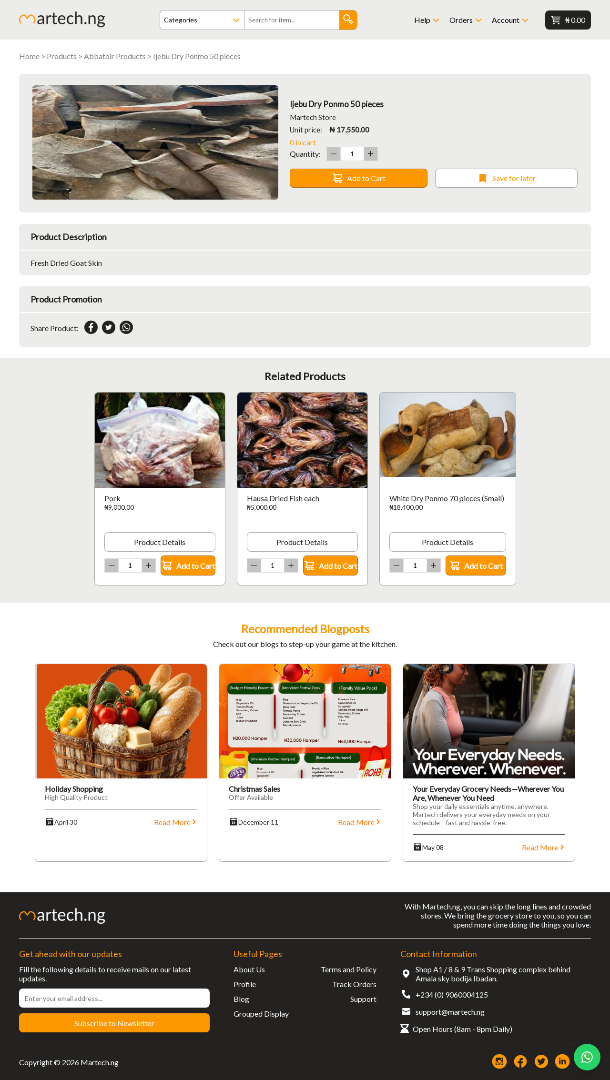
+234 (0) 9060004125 (452, 994)
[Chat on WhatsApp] (587, 1057)
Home (29, 56)
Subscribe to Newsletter (114, 1023)
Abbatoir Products (115, 56)
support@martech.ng (450, 1011)
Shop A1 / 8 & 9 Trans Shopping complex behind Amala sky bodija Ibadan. (493, 974)
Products (62, 56)
